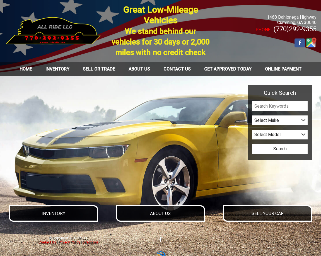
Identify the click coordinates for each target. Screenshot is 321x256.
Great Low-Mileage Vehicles (160, 30)
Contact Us (47, 242)
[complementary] (304, 239)
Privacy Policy (69, 242)
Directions (91, 242)
